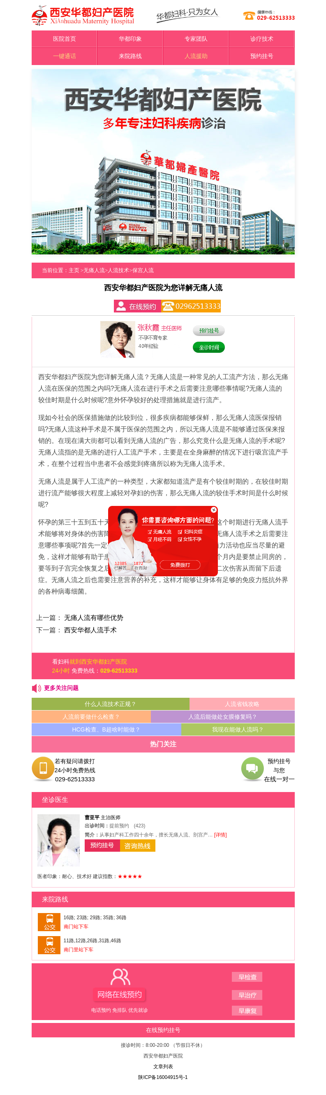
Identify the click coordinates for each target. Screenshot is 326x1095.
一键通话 (64, 56)
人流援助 (196, 56)
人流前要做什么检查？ (91, 716)
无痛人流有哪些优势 (93, 617)
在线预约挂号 (163, 1030)
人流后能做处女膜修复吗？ (222, 716)
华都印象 (130, 39)
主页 (74, 270)
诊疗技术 (261, 39)
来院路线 (130, 56)
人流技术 (118, 270)
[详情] (220, 835)
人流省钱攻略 (242, 704)
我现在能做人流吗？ (238, 729)
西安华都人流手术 (90, 630)
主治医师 (102, 817)
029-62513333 (118, 670)
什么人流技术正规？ (110, 704)
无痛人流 (94, 270)
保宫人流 (143, 270)
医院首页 (64, 39)
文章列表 (163, 1066)
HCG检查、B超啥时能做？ (106, 729)
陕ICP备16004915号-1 (162, 1077)
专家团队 (196, 39)
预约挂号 (261, 56)
